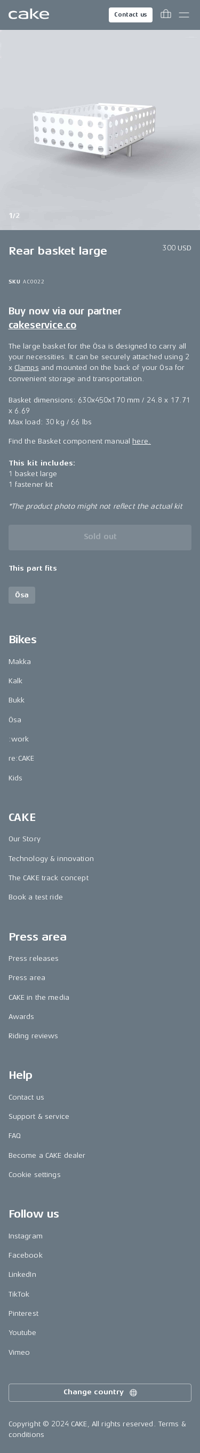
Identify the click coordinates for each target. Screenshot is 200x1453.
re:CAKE (22, 758)
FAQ (15, 1136)
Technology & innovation (51, 859)
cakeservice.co (42, 325)
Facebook (26, 1255)
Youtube (23, 1333)
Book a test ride (36, 897)
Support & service (39, 1116)
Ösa (15, 720)
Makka (20, 662)
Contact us (130, 14)
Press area (27, 978)
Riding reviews (34, 1036)
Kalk (16, 681)
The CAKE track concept (49, 878)
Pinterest (23, 1313)
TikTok (19, 1294)
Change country (100, 1392)
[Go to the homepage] (29, 15)
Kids (16, 778)
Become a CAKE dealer (47, 1155)
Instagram (26, 1236)
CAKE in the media (39, 997)
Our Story (25, 839)
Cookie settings (35, 1175)
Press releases (34, 958)
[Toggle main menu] (184, 15)
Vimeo (19, 1352)
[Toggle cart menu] (166, 15)
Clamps (26, 368)
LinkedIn (22, 1274)
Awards (22, 1017)
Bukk (17, 700)
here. (141, 441)
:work (19, 739)
